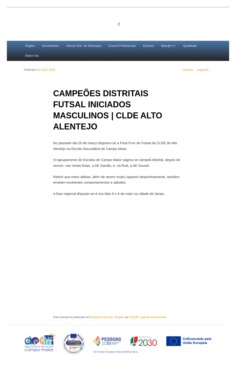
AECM (134, 317)
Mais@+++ (168, 45)
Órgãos (30, 45)
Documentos (50, 45)
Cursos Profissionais (122, 45)
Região (119, 317)
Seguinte (204, 69)
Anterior (186, 69)
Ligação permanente (152, 317)
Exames (148, 45)
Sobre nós (31, 55)
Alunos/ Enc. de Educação (83, 45)
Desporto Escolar (101, 317)
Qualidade (190, 45)
